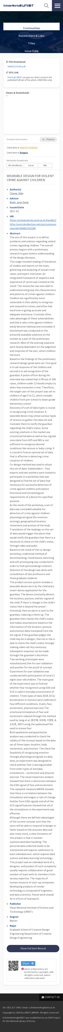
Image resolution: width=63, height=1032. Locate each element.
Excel (31, 165)
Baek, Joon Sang (19, 202)
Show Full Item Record (33, 948)
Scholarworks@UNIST (18, 5)
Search (46, 5)
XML (45, 165)
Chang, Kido (16, 193)
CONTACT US (52, 997)
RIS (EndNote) (15, 165)
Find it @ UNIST (15, 77)
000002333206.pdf (17, 66)
